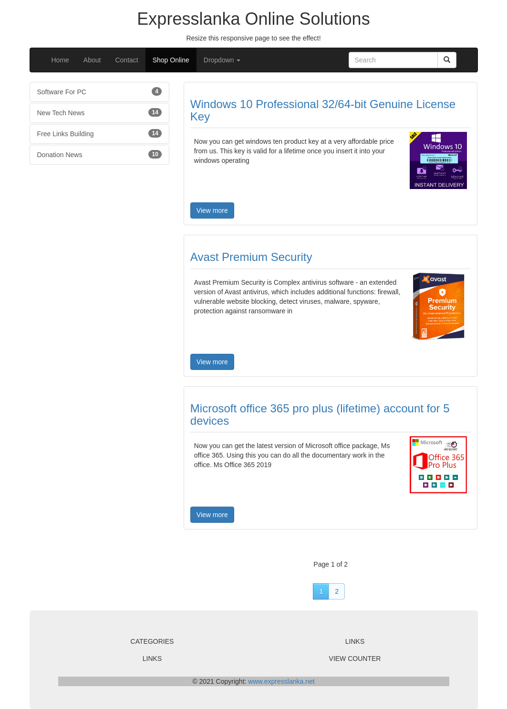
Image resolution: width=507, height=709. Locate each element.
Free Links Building (99, 133)
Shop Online (171, 60)
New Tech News (99, 112)
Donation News (99, 154)
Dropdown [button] (222, 60)
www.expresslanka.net (281, 681)
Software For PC (99, 91)
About (92, 60)
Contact (126, 60)
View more (212, 210)
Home (60, 60)
